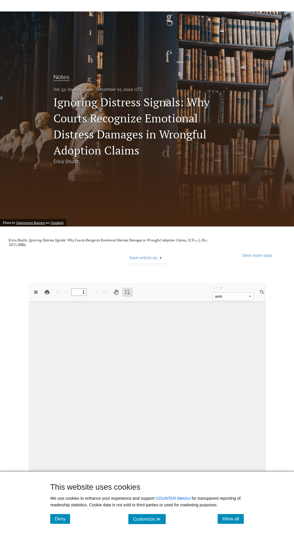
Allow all (233, 518)
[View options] (36, 292)
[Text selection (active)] (127, 292)
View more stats (257, 255)
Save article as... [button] (145, 257)
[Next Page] (96, 291)
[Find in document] (262, 292)
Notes (61, 77)
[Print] (47, 292)
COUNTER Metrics (173, 498)
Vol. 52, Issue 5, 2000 (72, 89)
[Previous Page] (66, 291)
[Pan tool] (116, 292)
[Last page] (104, 291)
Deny (62, 518)
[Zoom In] (221, 287)
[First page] (58, 291)
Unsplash (57, 223)
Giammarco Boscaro (30, 223)
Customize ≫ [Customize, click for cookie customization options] (149, 519)
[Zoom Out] (215, 287)
